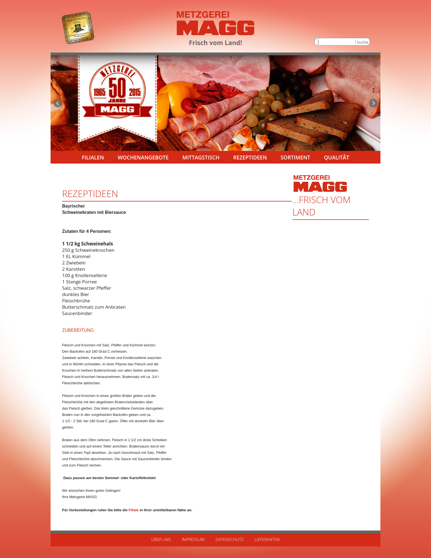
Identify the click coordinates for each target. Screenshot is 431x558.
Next (373, 103)
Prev (57, 103)
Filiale (134, 510)
